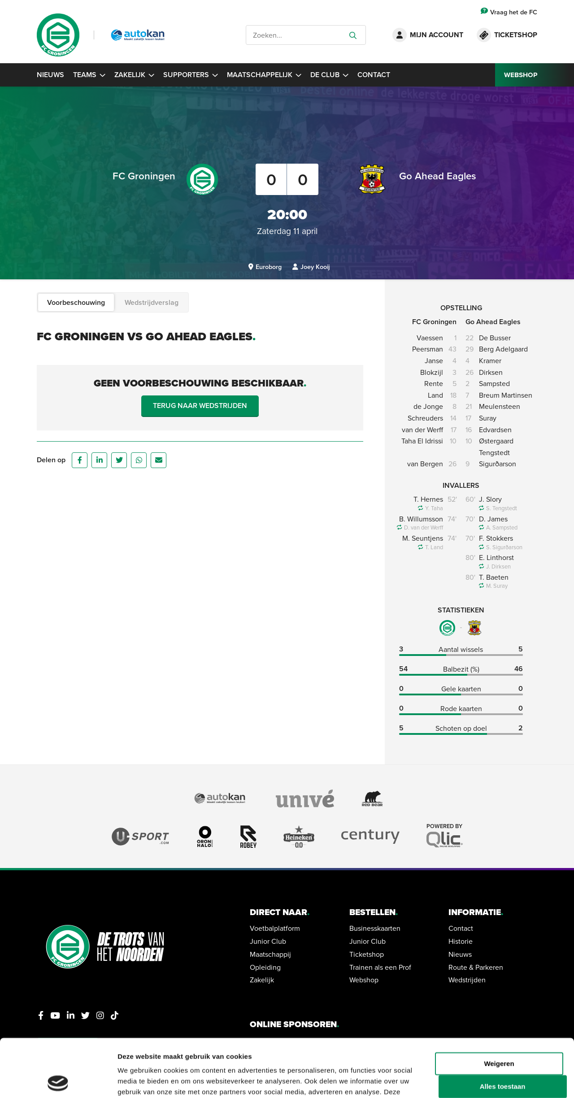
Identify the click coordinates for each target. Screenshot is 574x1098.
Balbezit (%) (461, 669)
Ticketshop (366, 954)
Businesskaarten (374, 928)
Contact (373, 74)
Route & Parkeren (475, 967)
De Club (329, 74)
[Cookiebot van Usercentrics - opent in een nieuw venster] (58, 1080)
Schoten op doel (461, 728)
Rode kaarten (461, 708)
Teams (89, 74)
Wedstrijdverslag (151, 302)
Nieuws (50, 74)
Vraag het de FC (509, 12)
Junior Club (268, 941)
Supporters (190, 74)
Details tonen (138, 1080)
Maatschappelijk (264, 74)
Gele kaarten (461, 689)
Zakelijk (134, 74)
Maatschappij (270, 954)
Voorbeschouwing (76, 302)
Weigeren (499, 1005)
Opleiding (265, 967)
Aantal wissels (461, 649)
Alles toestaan (503, 1029)
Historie (460, 941)
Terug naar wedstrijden (200, 405)
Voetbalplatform (275, 928)
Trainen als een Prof (380, 967)
